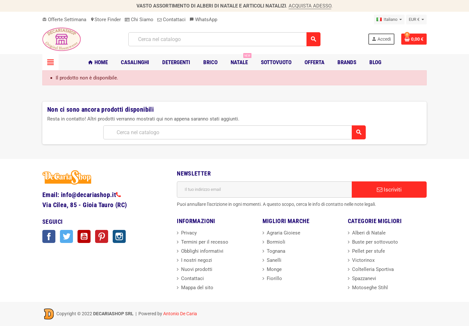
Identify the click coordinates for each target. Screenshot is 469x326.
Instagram (119, 236)
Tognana (276, 251)
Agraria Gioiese (283, 233)
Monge (274, 269)
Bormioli (276, 242)
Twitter (66, 236)
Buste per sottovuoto (375, 242)
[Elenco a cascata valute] (416, 19)
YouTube (84, 236)
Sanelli (274, 260)
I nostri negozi (196, 260)
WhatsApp (203, 19)
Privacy (189, 233)
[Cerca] (224, 39)
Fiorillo (274, 278)
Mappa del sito (197, 288)
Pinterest (101, 236)
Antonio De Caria (180, 313)
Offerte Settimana (64, 19)
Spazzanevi (364, 278)
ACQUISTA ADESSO (310, 6)
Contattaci (171, 19)
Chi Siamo (139, 19)
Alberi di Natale (369, 233)
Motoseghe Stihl (370, 288)
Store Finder (105, 19)
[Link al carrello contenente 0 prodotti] (414, 39)
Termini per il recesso (204, 242)
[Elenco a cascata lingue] (389, 19)
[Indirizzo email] (264, 189)
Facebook (48, 236)
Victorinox (363, 260)
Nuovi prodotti (196, 269)
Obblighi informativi (202, 251)
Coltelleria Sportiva (373, 269)
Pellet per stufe (368, 251)
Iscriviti (389, 189)
